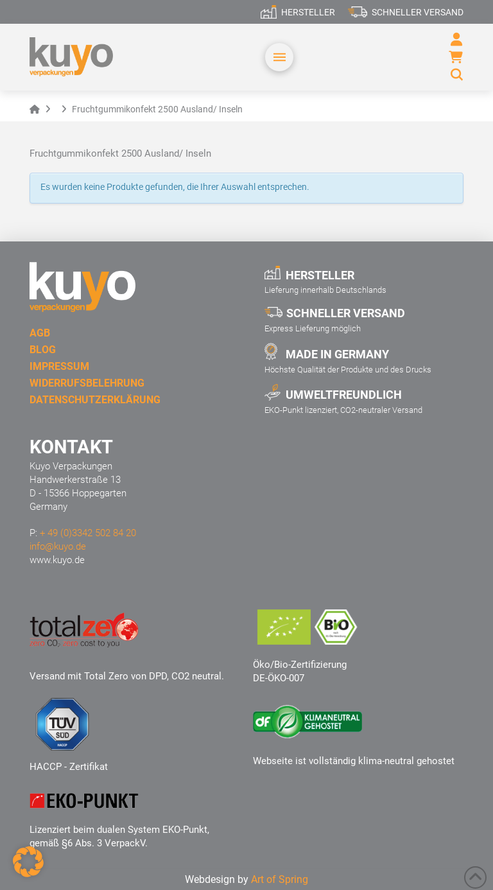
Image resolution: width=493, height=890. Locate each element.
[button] (279, 57)
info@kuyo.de (58, 546)
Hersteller (308, 12)
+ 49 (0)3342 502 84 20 (88, 533)
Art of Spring (279, 879)
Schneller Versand (417, 12)
